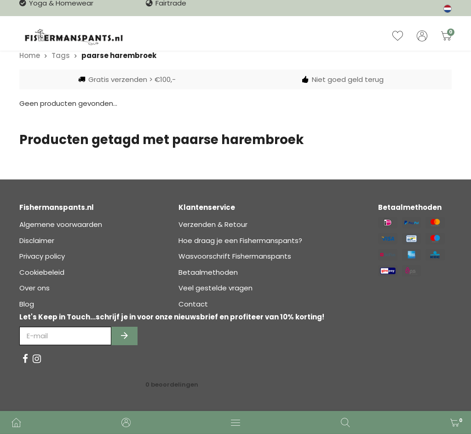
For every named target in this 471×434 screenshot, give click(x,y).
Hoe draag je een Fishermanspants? (240, 240)
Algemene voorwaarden (60, 224)
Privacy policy (42, 256)
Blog (26, 304)
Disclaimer (36, 240)
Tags (61, 55)
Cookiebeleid (41, 272)
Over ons (34, 288)
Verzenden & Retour (212, 224)
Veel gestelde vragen (215, 288)
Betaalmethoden (208, 272)
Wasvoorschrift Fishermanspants (234, 256)
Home (29, 55)
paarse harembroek (118, 55)
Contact (193, 304)
